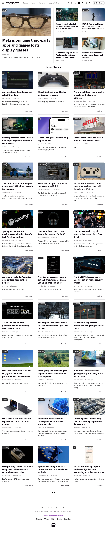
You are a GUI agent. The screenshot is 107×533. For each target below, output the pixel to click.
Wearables (59, 39)
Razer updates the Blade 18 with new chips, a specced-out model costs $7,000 (17, 141)
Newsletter (98, 3)
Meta (4, 10)
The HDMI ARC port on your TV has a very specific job (52, 184)
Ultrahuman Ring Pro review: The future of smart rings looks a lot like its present (67, 55)
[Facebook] (68, 3)
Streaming (77, 118)
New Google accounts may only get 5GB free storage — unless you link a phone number (53, 280)
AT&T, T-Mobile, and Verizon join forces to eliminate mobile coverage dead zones (93, 26)
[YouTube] (79, 3)
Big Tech (85, 10)
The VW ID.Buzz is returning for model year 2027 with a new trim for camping (17, 186)
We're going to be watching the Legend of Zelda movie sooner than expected (52, 374)
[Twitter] (75, 3)
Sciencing (59, 519)
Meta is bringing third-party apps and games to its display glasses (26, 45)
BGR (52, 519)
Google (40, 258)
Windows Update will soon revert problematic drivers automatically (50, 422)
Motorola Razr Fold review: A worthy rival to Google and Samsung (93, 55)
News (33, 3)
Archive (50, 508)
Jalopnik (39, 519)
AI (3, 73)
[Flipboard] (82, 3)
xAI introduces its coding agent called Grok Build (17, 93)
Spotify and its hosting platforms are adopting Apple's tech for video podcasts (17, 234)
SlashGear (67, 519)
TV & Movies (42, 164)
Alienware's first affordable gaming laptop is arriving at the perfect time (88, 374)
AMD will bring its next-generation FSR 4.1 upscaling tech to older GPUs (15, 326)
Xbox (39, 73)
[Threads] (86, 3)
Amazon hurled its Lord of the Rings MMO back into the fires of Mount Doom (67, 26)
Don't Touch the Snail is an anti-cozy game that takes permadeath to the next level (17, 374)
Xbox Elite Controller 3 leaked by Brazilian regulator (52, 93)
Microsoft (77, 303)
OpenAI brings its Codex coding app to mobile (53, 139)
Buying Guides (54, 3)
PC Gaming (41, 303)
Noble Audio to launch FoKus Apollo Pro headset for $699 (51, 232)
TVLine (46, 519)
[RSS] (89, 3)
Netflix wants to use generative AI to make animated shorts (88, 139)
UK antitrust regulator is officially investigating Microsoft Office (89, 326)
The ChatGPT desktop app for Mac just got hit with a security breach (88, 280)
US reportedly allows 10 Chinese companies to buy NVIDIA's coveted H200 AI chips (17, 469)
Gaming (58, 10)
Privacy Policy (61, 508)
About (43, 508)
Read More (28, 111)
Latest (25, 3)
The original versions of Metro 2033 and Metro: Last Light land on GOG (53, 326)
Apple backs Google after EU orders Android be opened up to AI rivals (53, 469)
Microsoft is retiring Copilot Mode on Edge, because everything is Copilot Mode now (89, 469)
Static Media (44, 511)
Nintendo (41, 351)
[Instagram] (71, 3)
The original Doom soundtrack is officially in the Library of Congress (89, 95)
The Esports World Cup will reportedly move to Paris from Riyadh (88, 234)
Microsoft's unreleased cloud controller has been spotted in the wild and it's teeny (88, 186)
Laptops (5, 118)
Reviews (42, 3)
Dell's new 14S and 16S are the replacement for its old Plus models (16, 422)
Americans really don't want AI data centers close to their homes (16, 280)
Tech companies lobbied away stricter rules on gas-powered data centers (88, 422)
